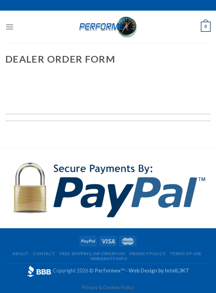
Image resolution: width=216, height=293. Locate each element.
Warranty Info (108, 258)
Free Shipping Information (92, 253)
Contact (44, 253)
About (20, 253)
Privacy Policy (148, 253)
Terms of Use (185, 253)
